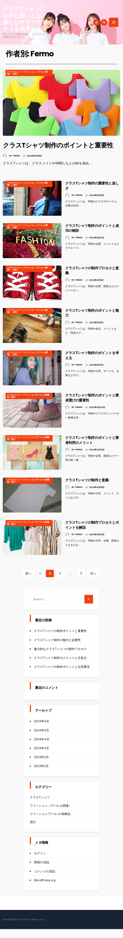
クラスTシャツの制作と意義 (93, 489)
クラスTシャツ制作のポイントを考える (93, 364)
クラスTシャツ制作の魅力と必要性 (57, 649)
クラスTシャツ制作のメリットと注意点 (60, 667)
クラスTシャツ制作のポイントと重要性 (60, 149)
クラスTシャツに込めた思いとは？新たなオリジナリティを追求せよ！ (25, 19)
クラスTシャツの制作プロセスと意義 (93, 279)
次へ (93, 582)
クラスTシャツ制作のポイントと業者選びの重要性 (93, 406)
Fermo (16, 164)
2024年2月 (41, 766)
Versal (41, 928)
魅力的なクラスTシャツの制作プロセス (60, 658)
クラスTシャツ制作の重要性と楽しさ (93, 194)
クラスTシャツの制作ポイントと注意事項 (62, 675)
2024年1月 (41, 775)
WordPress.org (45, 889)
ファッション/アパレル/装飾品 (28, 404)
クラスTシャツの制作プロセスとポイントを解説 (93, 533)
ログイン (40, 862)
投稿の (41, 871)
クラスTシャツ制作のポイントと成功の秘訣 (93, 237)
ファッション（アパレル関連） (27, 72)
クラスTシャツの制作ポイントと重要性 (60, 640)
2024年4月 (41, 748)
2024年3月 (41, 757)
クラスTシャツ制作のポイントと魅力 (93, 321)
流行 (15, 73)
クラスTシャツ (14, 71)
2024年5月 (41, 739)
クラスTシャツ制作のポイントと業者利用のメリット (93, 449)
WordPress (24, 928)
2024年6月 (41, 730)
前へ (28, 582)
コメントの (44, 880)
